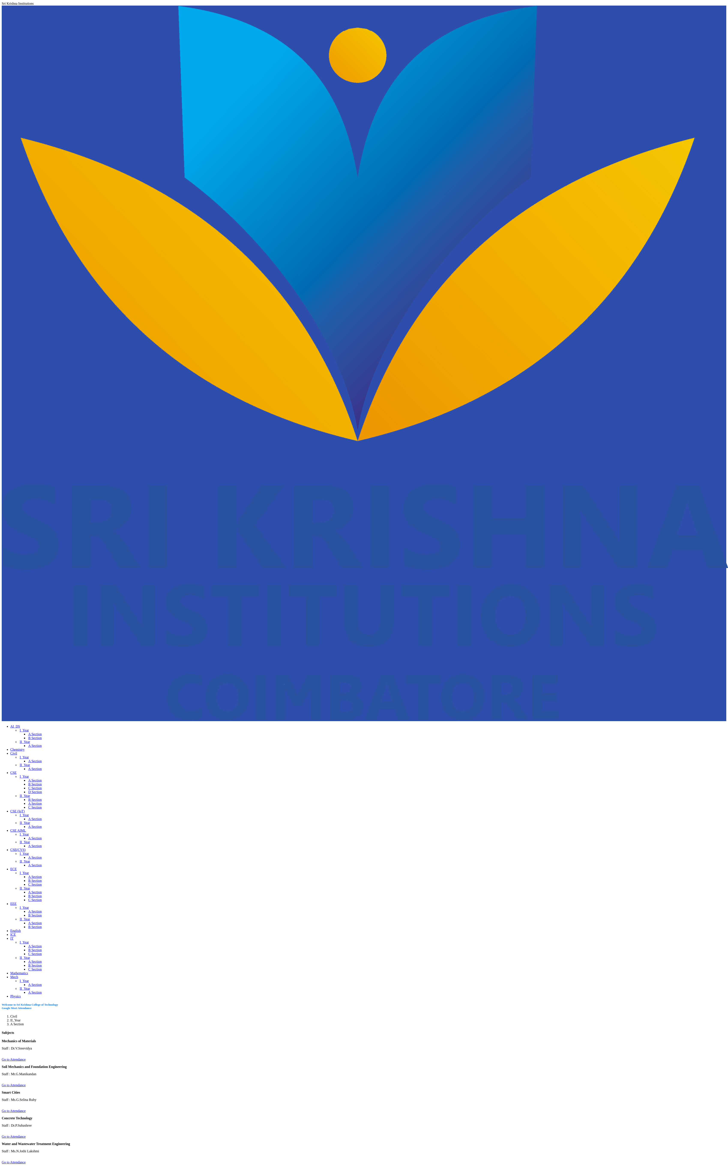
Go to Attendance (14, 1059)
